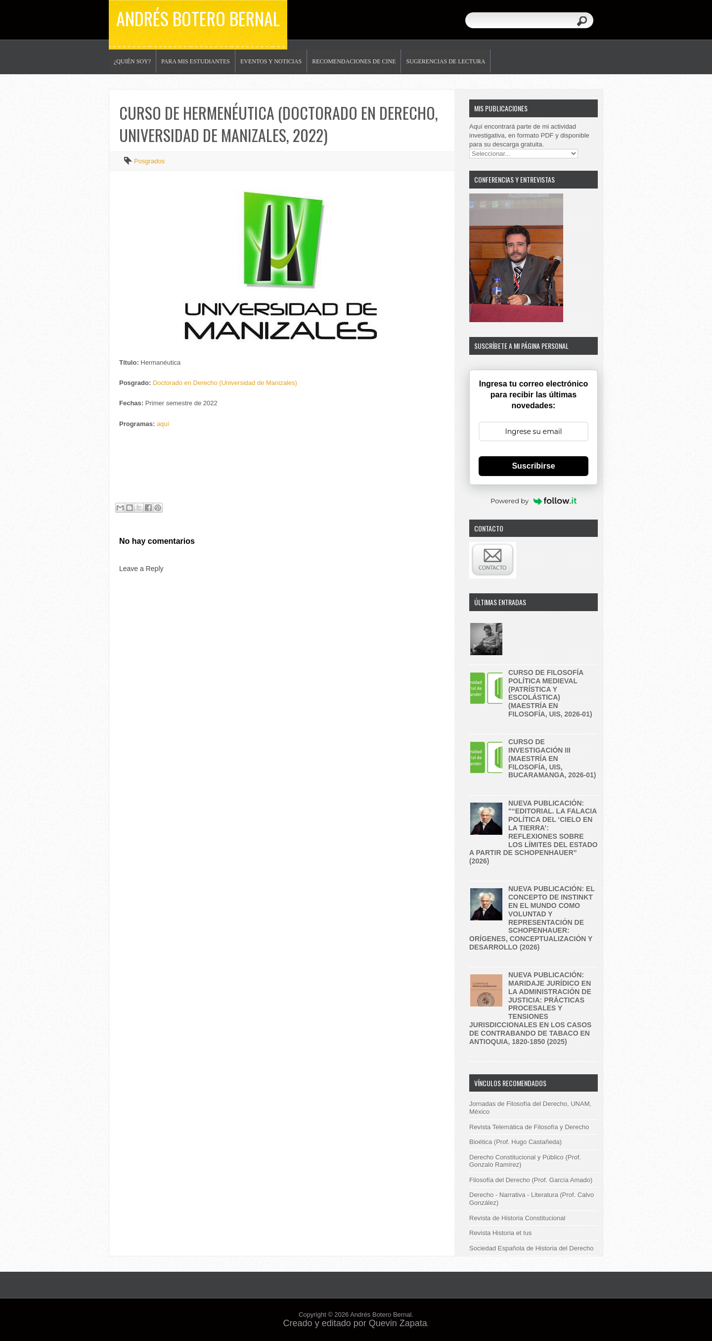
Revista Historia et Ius (500, 1233)
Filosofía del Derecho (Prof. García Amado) (530, 1180)
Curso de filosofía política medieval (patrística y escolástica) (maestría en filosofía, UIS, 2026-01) (550, 693)
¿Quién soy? (132, 61)
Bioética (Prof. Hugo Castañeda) (515, 1142)
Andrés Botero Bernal (198, 18)
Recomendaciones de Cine (354, 61)
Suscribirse (533, 466)
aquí (163, 424)
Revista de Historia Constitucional (517, 1218)
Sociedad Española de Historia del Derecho (531, 1248)
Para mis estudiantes (195, 61)
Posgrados (149, 161)
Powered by (533, 501)
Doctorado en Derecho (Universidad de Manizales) (225, 382)
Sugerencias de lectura (445, 61)
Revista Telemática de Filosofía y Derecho (529, 1127)
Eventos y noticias (271, 61)
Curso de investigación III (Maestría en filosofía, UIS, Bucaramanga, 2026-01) (552, 758)
